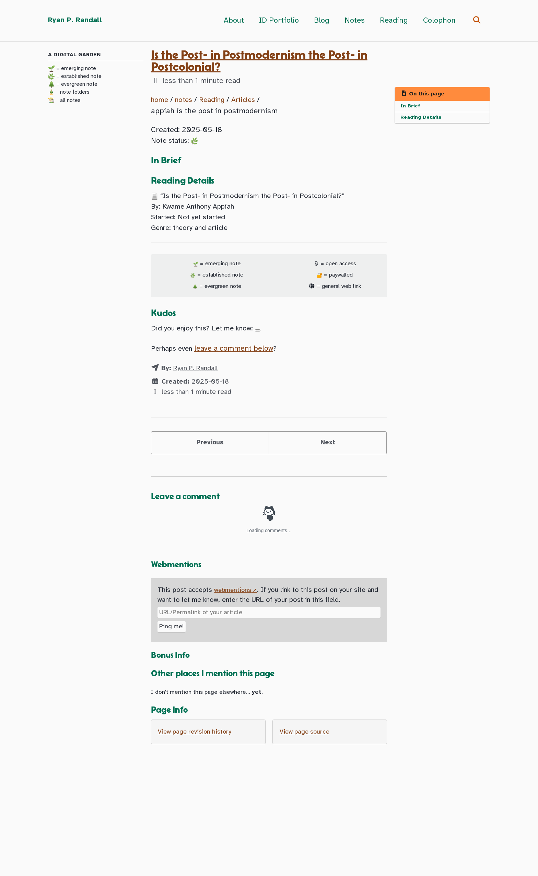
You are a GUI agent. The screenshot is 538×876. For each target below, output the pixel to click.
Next (328, 454)
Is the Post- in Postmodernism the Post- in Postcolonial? (259, 61)
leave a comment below (240, 359)
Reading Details (422, 118)
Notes (353, 20)
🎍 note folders (69, 93)
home (160, 99)
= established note (75, 77)
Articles (251, 99)
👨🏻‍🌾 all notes (64, 101)
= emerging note (72, 69)
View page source (306, 748)
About (232, 20)
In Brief (411, 106)
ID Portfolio (277, 20)
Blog (320, 20)
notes (186, 99)
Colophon (437, 20)
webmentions (234, 604)
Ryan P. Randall (76, 20)
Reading (392, 20)
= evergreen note (72, 85)
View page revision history (197, 748)
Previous (210, 454)
